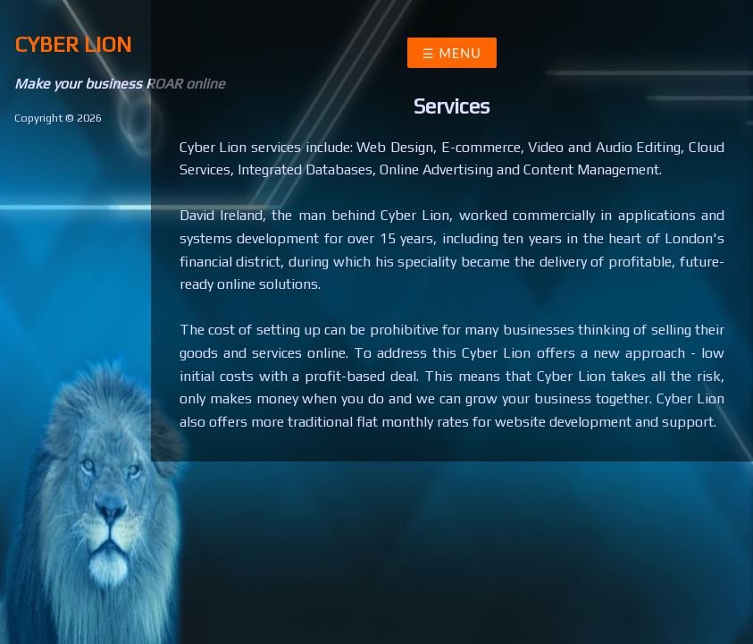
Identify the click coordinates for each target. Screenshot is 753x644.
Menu (458, 53)
